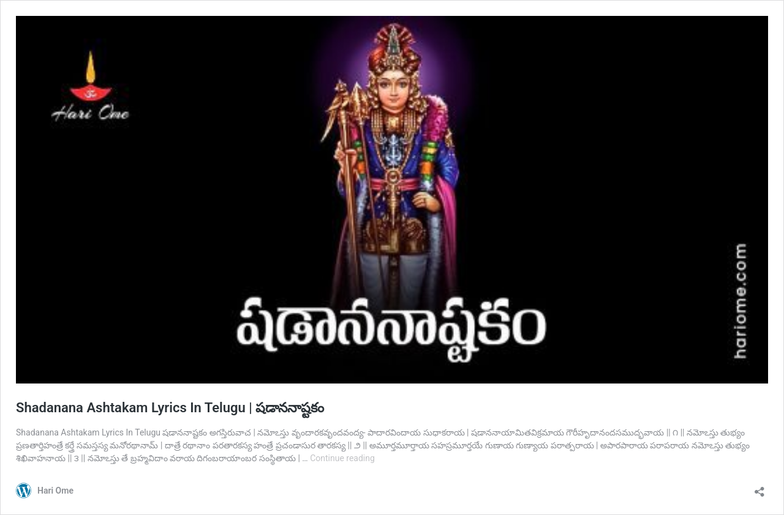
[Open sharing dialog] (759, 487)
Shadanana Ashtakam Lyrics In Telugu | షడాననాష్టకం (170, 407)
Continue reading (342, 458)
